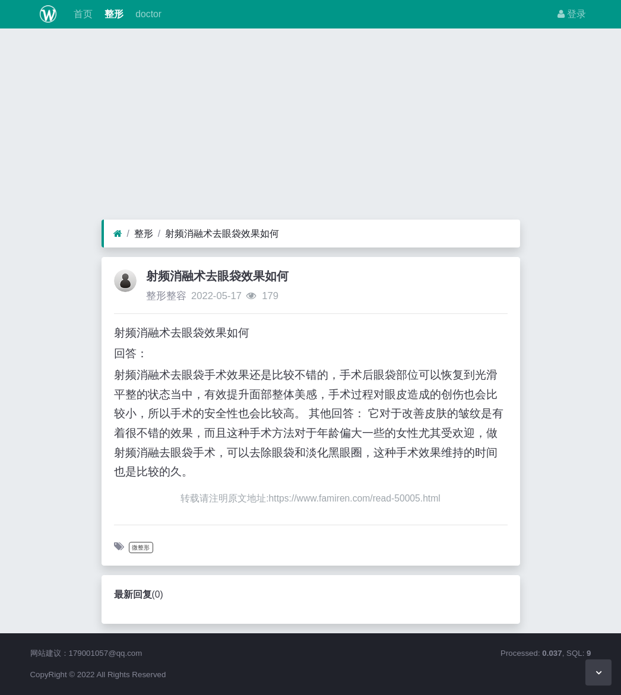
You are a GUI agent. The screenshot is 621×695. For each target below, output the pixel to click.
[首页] (117, 234)
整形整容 (166, 296)
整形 (112, 14)
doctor (147, 14)
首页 (81, 14)
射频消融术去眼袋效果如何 (222, 234)
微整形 (141, 547)
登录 (571, 14)
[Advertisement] (310, 127)
